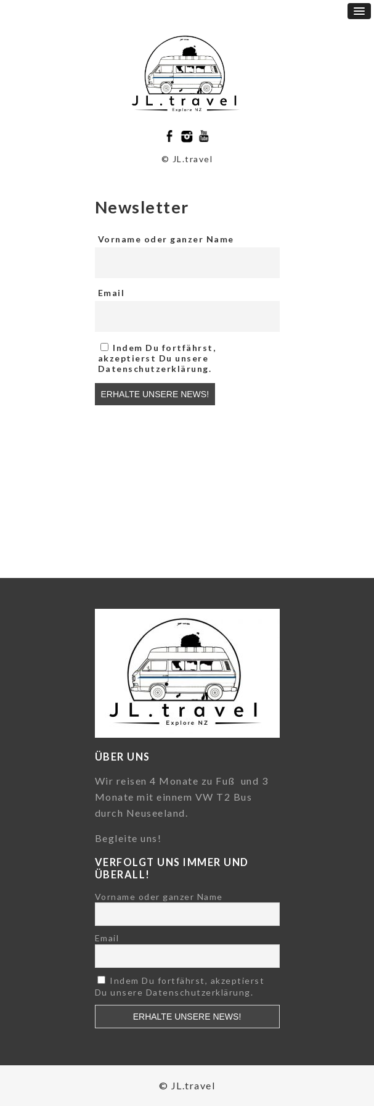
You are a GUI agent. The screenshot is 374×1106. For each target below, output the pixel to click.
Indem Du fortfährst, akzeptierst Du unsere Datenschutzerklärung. (157, 358)
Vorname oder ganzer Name (166, 239)
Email (111, 292)
